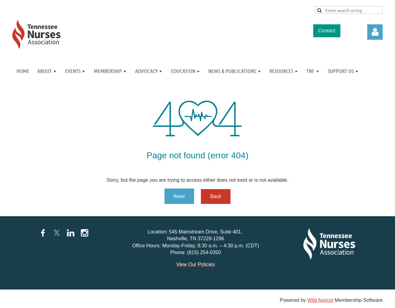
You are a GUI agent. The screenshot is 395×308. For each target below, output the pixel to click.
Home (179, 195)
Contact (326, 30)
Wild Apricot (320, 300)
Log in (375, 32)
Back (215, 196)
